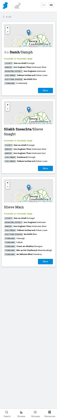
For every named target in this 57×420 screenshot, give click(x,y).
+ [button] (8, 28)
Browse (21, 414)
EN (51, 5)
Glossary (35, 414)
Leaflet (24, 46)
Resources (50, 414)
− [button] (8, 32)
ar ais (7, 16)
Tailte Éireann (47, 46)
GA (43, 5)
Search (7, 414)
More (45, 90)
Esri (39, 46)
